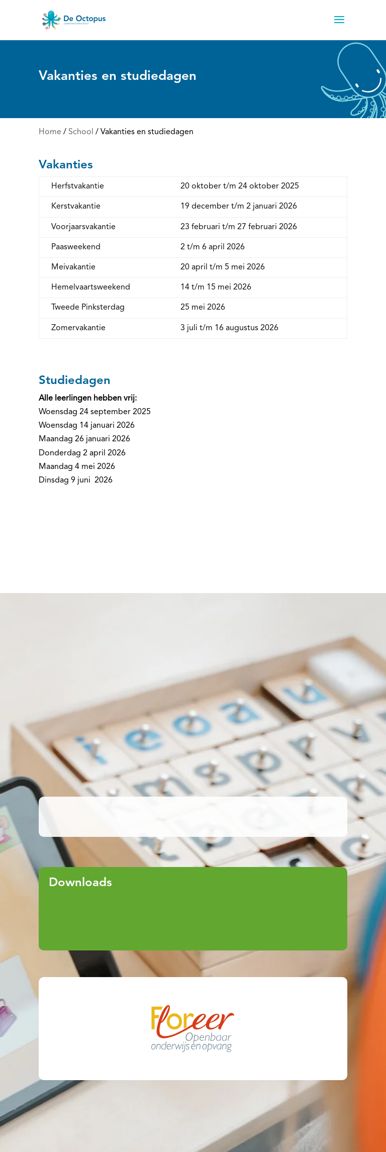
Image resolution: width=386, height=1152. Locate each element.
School (80, 132)
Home (50, 132)
